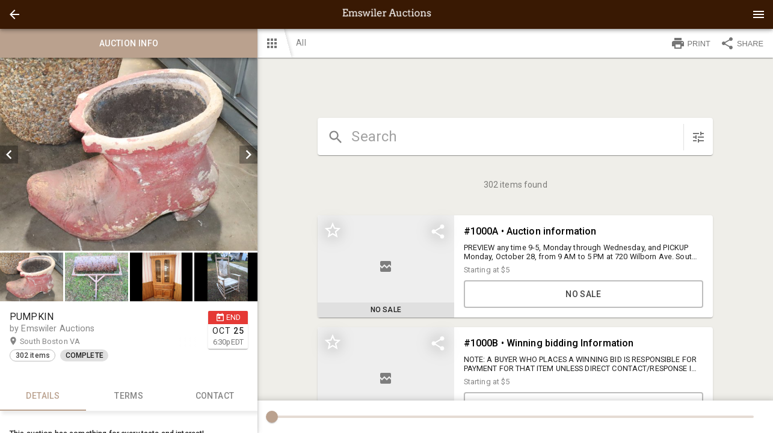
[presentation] (387, 14)
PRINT (690, 43)
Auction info (128, 43)
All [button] (301, 43)
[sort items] (698, 137)
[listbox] (128, 154)
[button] (14, 14)
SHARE (741, 43)
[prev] (9, 155)
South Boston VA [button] (61, 341)
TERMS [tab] (129, 396)
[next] (248, 155)
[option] (128, 154)
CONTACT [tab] (215, 396)
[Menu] (758, 14)
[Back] (14, 14)
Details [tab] (43, 396)
